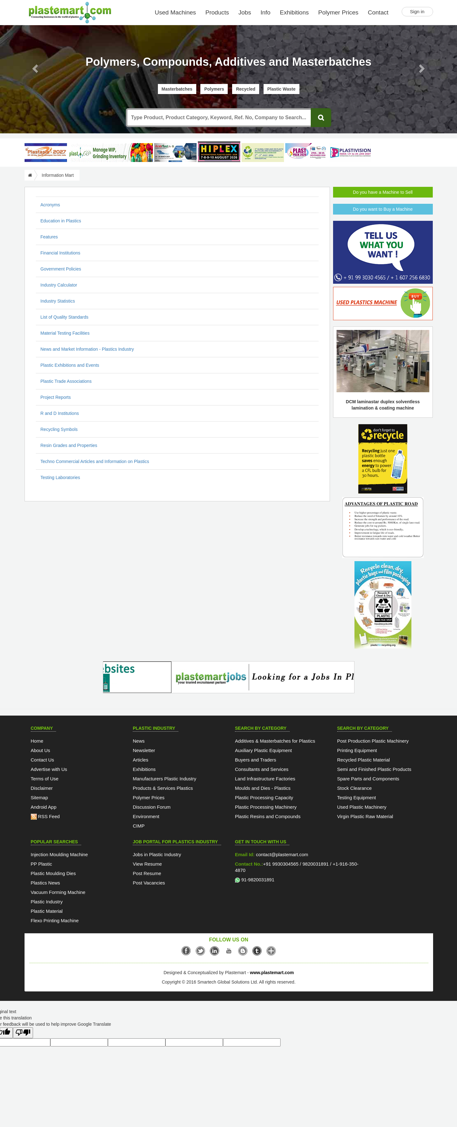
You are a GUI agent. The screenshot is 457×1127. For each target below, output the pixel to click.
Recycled (245, 89)
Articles (140, 759)
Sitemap (39, 797)
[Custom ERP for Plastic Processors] (110, 152)
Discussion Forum (151, 807)
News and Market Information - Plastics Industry (87, 349)
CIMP (139, 826)
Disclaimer (42, 788)
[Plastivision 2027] (350, 152)
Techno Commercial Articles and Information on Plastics (95, 461)
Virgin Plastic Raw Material (365, 816)
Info (265, 12)
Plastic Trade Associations (66, 381)
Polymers (214, 89)
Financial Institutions (61, 252)
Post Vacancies (149, 882)
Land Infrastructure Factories (265, 778)
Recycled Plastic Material (363, 759)
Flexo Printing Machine (55, 920)
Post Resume (147, 873)
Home (37, 741)
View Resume (147, 864)
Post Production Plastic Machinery (373, 741)
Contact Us (42, 759)
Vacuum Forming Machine (58, 892)
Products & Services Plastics (163, 788)
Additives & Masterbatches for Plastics (275, 741)
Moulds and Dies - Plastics (263, 788)
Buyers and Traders (255, 759)
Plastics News (45, 882)
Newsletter (144, 750)
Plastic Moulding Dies (53, 873)
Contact (378, 12)
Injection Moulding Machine (59, 854)
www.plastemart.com (272, 972)
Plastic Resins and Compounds (267, 816)
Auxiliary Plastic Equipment (263, 750)
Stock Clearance (354, 788)
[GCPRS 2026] (263, 152)
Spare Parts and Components (368, 778)
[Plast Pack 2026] (306, 152)
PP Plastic (41, 864)
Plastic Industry (47, 901)
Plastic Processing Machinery (266, 807)
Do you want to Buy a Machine (383, 209)
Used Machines (175, 12)
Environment (146, 816)
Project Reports (56, 397)
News (139, 741)
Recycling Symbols (59, 429)
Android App (44, 807)
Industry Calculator (59, 284)
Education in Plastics (61, 220)
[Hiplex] (219, 152)
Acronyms (50, 204)
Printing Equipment (357, 750)
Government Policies (61, 268)
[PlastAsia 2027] (46, 152)
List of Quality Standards (65, 317)
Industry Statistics (58, 301)
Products (217, 12)
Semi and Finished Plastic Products (374, 769)
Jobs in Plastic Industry (157, 854)
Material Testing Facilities (65, 333)
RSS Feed (45, 816)
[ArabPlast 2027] (175, 152)
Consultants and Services (261, 769)
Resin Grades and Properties (69, 445)
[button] (34, 66)
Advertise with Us (49, 769)
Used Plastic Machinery (362, 807)
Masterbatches (177, 89)
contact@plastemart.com (281, 854)
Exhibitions (294, 12)
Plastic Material (47, 911)
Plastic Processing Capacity (264, 797)
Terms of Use (45, 778)
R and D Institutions (60, 413)
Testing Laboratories (60, 477)
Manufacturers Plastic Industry (164, 778)
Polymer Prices (338, 12)
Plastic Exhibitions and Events (70, 365)
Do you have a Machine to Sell (383, 192)
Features (49, 236)
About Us (40, 750)
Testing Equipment (356, 797)
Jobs (244, 12)
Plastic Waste (281, 89)
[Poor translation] (23, 1032)
